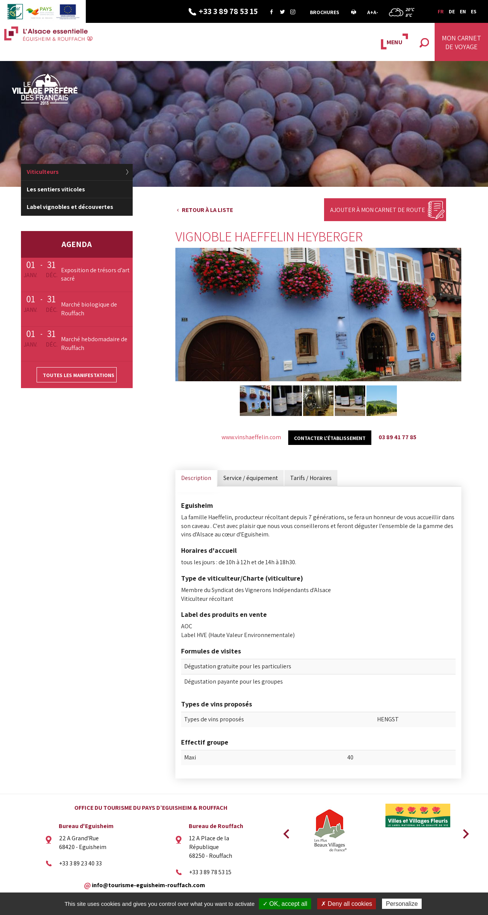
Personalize (402, 904)
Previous (285, 831)
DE (452, 11)
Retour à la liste (207, 210)
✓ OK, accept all (285, 904)
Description (196, 478)
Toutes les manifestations (78, 375)
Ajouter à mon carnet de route (377, 210)
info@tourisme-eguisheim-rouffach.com (148, 885)
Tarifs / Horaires (311, 478)
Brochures (324, 12)
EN (463, 11)
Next (463, 831)
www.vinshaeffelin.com (251, 437)
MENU (394, 42)
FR (441, 11)
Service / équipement (250, 478)
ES (474, 11)
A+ (370, 12)
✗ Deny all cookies (346, 904)
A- (375, 12)
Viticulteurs (43, 172)
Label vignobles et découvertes (70, 207)
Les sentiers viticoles (56, 189)
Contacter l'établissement (330, 438)
